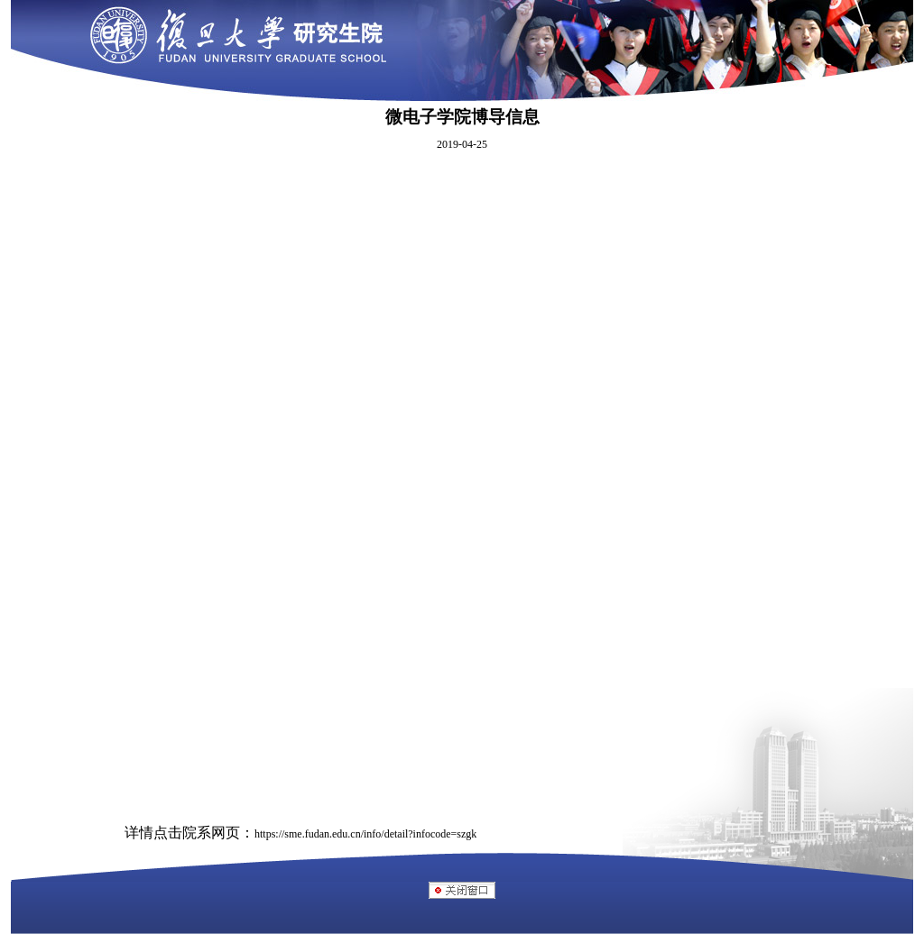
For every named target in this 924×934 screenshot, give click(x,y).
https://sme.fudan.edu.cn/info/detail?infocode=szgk (365, 834)
